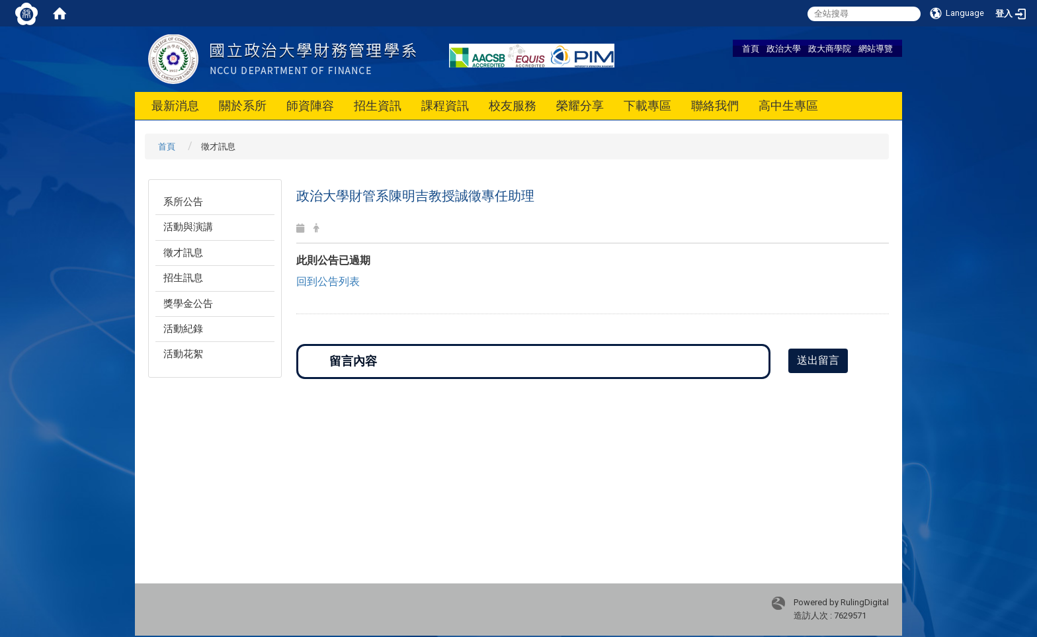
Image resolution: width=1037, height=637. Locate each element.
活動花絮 (183, 354)
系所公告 (183, 202)
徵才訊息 (183, 253)
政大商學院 (829, 48)
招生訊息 (183, 278)
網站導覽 (875, 48)
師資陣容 (310, 105)
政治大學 (784, 48)
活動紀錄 (183, 329)
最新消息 (175, 105)
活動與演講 (188, 227)
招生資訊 (377, 105)
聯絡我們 (715, 105)
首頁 (750, 48)
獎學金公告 (188, 304)
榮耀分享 (580, 105)
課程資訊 (445, 105)
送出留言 (818, 360)
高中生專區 (788, 105)
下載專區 (647, 105)
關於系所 (243, 105)
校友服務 (512, 105)
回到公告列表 (328, 281)
